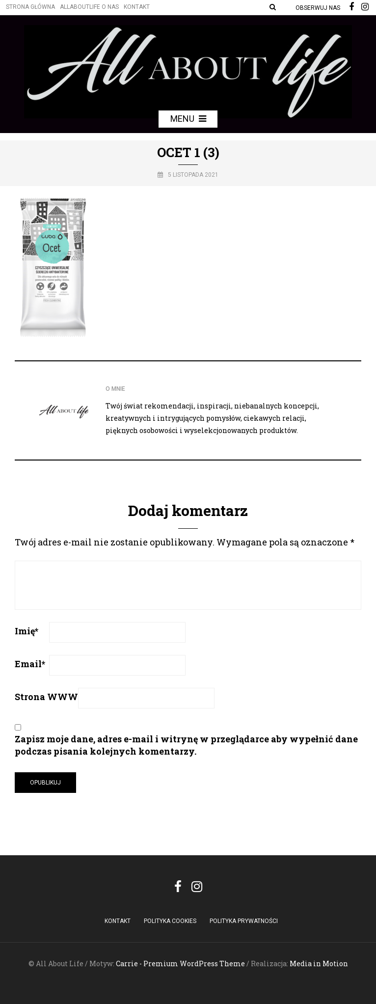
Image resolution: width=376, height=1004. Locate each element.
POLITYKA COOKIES (170, 921)
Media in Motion (319, 963)
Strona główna (30, 6)
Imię (26, 631)
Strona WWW (46, 697)
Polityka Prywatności (244, 921)
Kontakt (137, 6)
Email (30, 664)
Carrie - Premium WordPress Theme (180, 963)
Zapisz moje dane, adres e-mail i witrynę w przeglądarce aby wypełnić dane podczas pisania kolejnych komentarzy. (186, 745)
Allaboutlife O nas (89, 6)
